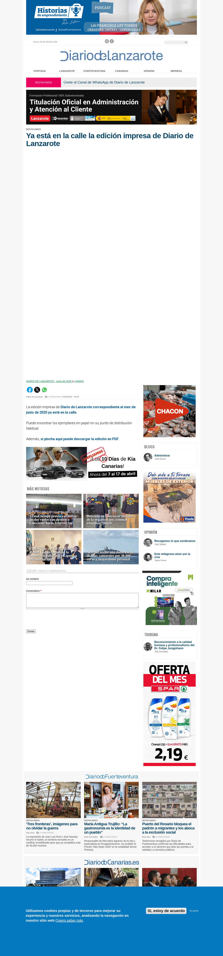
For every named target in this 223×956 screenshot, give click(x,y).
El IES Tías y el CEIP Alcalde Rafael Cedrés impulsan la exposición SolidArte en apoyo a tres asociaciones (53, 554)
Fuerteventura (94, 71)
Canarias (121, 71)
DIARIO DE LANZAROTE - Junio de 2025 (49, 381)
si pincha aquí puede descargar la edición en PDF (80, 439)
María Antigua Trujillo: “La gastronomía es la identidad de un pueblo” (109, 828)
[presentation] (52, 620)
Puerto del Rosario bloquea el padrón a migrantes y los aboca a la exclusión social (168, 828)
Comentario (33, 590)
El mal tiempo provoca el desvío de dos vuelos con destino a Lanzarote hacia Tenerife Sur (53, 519)
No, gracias (194, 911)
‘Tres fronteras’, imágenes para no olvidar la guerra (51, 826)
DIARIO (79, 381)
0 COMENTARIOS (55, 397)
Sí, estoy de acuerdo (166, 911)
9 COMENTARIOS (162, 837)
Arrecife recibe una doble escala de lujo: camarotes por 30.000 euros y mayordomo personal (110, 555)
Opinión (149, 71)
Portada (40, 71)
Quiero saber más (69, 920)
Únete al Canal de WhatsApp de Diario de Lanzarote (104, 82)
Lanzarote (67, 71)
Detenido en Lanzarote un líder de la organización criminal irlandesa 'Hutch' (110, 519)
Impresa (176, 71)
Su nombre (32, 578)
